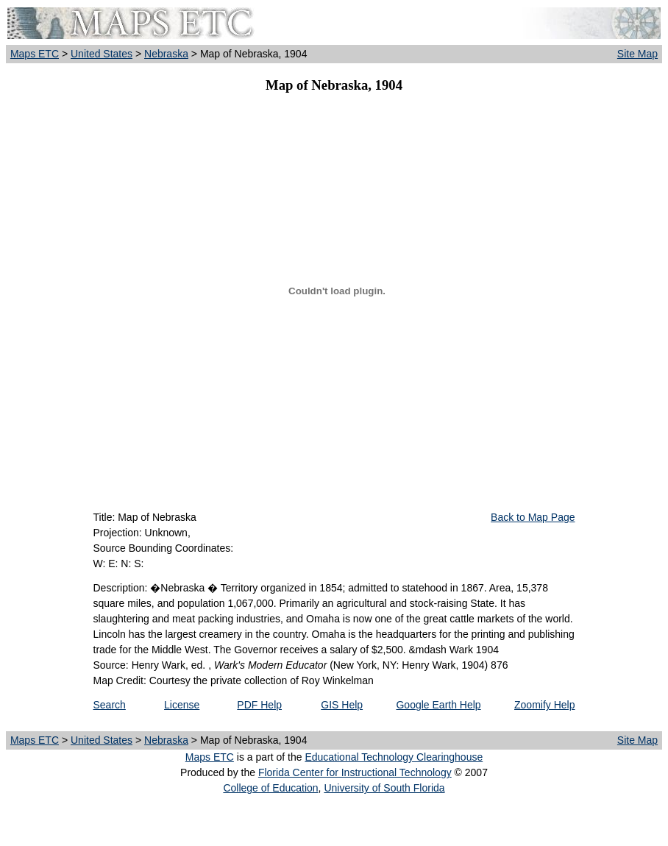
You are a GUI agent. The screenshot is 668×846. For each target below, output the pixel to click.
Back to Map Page (533, 517)
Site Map (637, 54)
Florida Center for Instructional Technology (355, 772)
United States (101, 54)
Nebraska (166, 54)
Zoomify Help (544, 705)
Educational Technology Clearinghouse (394, 757)
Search (109, 705)
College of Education (270, 788)
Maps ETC (34, 54)
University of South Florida (384, 788)
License (181, 705)
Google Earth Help (438, 705)
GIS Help (342, 705)
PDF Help (259, 705)
